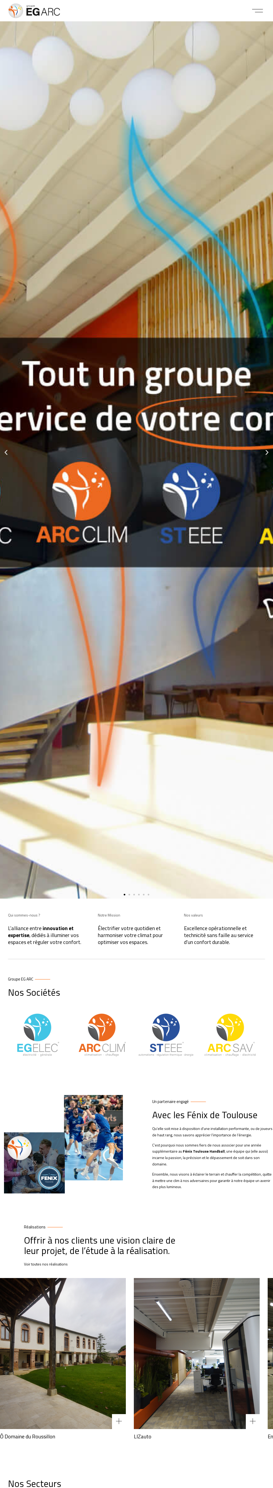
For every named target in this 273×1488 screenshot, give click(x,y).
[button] (257, 11)
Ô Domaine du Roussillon (27, 1436)
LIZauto (142, 1436)
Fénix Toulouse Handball (204, 1151)
